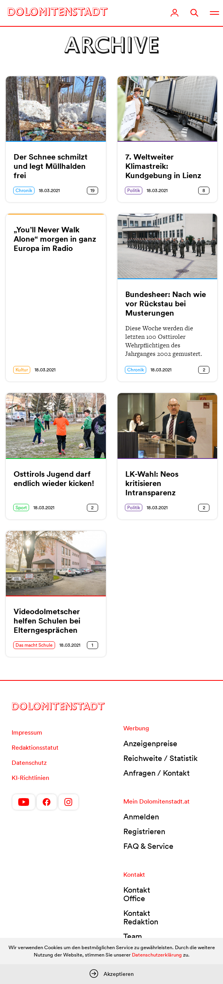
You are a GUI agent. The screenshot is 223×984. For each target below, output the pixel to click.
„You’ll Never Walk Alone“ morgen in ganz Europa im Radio (55, 239)
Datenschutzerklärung (157, 954)
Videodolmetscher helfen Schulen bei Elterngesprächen (47, 621)
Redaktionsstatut (35, 747)
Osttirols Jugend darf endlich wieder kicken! (54, 478)
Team (132, 936)
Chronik (24, 190)
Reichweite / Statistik (160, 758)
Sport (21, 507)
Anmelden (141, 816)
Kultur (22, 369)
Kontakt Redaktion (140, 917)
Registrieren (144, 831)
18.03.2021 (49, 190)
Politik (133, 190)
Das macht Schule (34, 645)
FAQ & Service (148, 846)
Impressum (27, 732)
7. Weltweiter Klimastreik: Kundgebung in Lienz (163, 166)
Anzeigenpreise (150, 743)
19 (92, 190)
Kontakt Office (136, 894)
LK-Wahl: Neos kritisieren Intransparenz (151, 483)
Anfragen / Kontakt (156, 773)
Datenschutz (29, 762)
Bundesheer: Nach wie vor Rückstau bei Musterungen (165, 304)
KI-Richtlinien (30, 777)
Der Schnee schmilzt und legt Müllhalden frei (51, 166)
